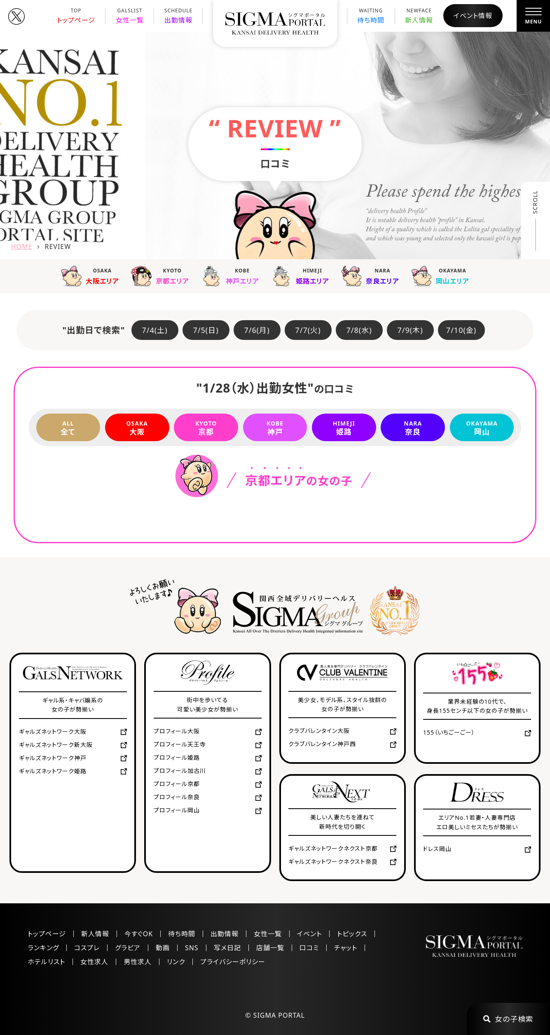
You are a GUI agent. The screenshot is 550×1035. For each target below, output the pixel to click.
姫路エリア (302, 276)
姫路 (344, 428)
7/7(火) (308, 330)
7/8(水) (359, 330)
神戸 (275, 428)
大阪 (137, 428)
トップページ (76, 16)
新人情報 (419, 16)
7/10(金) (461, 330)
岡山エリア (442, 276)
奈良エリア (372, 276)
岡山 (482, 428)
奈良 (413, 428)
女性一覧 (130, 16)
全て (68, 428)
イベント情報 (473, 15)
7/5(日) (206, 330)
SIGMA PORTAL (279, 1015)
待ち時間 (370, 16)
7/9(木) (410, 330)
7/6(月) (257, 330)
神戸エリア (232, 276)
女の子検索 (508, 1019)
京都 (206, 428)
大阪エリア (92, 276)
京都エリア (162, 276)
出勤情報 (178, 16)
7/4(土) (155, 330)
